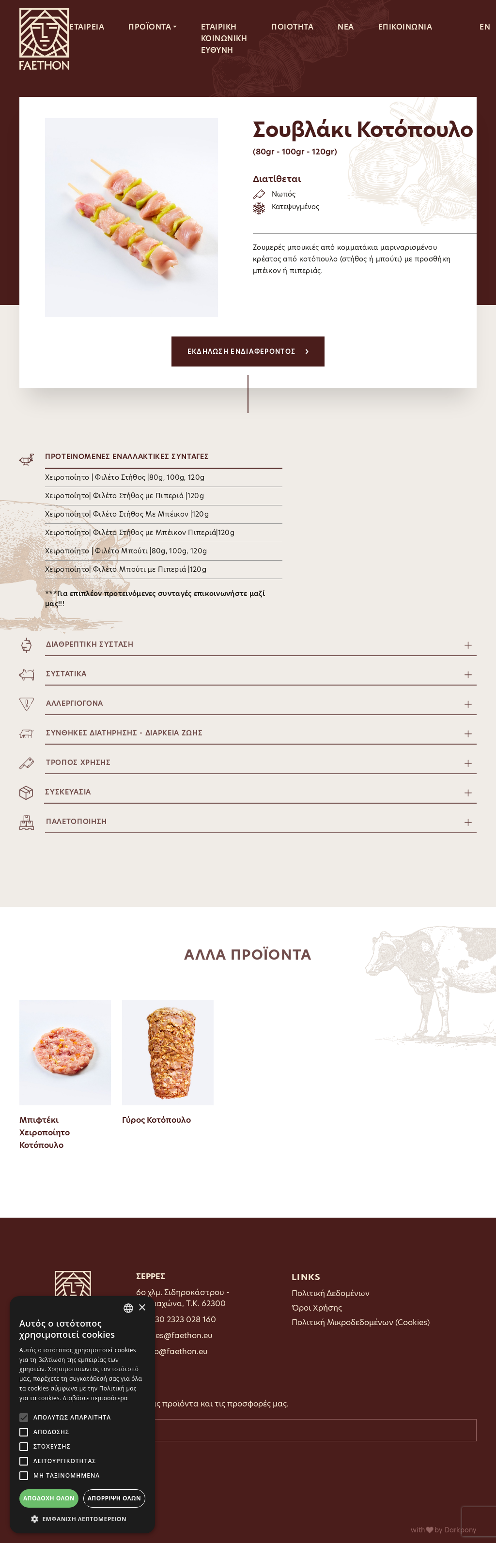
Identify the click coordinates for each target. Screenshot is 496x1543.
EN (485, 27)
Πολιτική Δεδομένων (331, 1293)
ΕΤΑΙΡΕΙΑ (86, 27)
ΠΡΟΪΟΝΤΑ (149, 27)
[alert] (82, 1414)
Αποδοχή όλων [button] (49, 1498)
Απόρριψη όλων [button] (114, 1498)
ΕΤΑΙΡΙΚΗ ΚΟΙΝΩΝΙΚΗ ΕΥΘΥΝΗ (224, 38)
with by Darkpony (444, 1530)
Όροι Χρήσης (317, 1308)
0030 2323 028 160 (180, 1319)
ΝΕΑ (346, 27)
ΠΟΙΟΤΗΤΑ (292, 27)
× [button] (141, 1308)
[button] (82, 1519)
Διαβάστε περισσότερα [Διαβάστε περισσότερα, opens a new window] (95, 1398)
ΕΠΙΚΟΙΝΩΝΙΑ (405, 27)
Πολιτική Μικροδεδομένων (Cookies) (361, 1322)
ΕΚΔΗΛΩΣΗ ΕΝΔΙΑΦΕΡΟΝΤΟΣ (248, 351)
